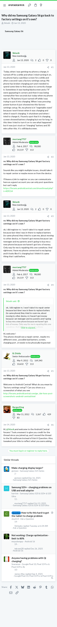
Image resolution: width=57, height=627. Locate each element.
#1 (52, 67)
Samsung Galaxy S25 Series (32, 471)
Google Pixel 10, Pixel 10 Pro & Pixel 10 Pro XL (33, 577)
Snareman (16, 564)
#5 (52, 371)
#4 (52, 285)
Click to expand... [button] (28, 328)
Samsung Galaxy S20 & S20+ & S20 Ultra (31, 505)
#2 (52, 157)
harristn (15, 493)
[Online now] (9, 358)
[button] (5, 5)
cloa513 (15, 519)
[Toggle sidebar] (47, 5)
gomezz (15, 471)
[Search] (52, 5)
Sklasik (7, 23)
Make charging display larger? (27, 467)
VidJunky (18, 526)
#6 (52, 425)
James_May (19, 574)
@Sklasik (10, 429)
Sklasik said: (11, 301)
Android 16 (30, 541)
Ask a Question (27, 519)
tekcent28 (19, 549)
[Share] (48, 67)
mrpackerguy (17, 541)
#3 (52, 216)
